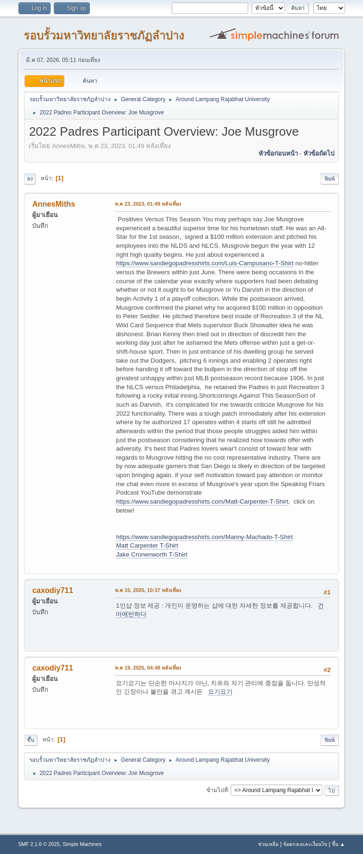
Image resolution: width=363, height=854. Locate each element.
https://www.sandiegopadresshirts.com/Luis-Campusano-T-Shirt (205, 263)
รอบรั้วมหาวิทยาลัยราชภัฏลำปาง (104, 35)
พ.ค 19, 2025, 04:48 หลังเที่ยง (148, 668)
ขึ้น (31, 740)
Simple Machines (82, 844)
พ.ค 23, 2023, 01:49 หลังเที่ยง (148, 204)
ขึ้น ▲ (338, 844)
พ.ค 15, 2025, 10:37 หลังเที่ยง (148, 590)
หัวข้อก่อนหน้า (278, 153)
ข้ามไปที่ (217, 790)
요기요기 (220, 691)
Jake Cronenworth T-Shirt (151, 554)
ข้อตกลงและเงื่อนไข (305, 844)
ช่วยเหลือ (268, 844)
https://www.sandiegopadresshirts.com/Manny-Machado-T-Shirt (204, 536)
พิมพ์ (330, 179)
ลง (30, 179)
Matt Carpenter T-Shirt (147, 545)
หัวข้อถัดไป (318, 153)
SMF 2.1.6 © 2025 (39, 844)
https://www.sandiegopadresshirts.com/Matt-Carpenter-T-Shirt (202, 501)
